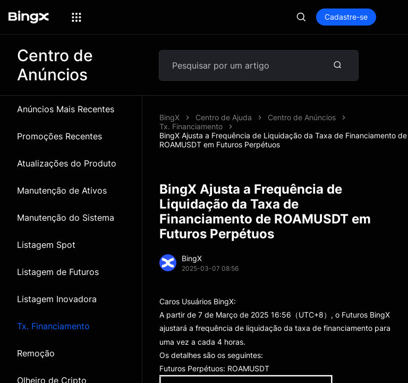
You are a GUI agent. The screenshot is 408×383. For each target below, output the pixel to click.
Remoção (36, 353)
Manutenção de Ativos (62, 190)
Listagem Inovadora (57, 299)
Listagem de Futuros (58, 272)
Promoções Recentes (59, 136)
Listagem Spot (46, 244)
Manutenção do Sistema (65, 217)
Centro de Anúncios (302, 117)
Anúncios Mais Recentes (65, 109)
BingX (169, 117)
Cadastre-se (346, 16)
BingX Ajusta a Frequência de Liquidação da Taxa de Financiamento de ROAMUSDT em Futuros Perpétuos (283, 140)
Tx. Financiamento (53, 326)
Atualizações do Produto (66, 163)
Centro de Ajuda (224, 117)
